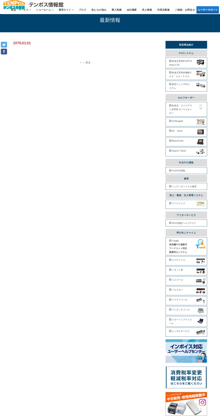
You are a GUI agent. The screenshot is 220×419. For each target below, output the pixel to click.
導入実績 (117, 11)
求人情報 (147, 11)
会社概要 (132, 11)
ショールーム (44, 11)
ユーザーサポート (208, 11)
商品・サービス (21, 11)
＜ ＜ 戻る (85, 62)
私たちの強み (99, 11)
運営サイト (66, 11)
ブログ (82, 11)
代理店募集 (163, 11)
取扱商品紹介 (186, 44)
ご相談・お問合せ (185, 11)
